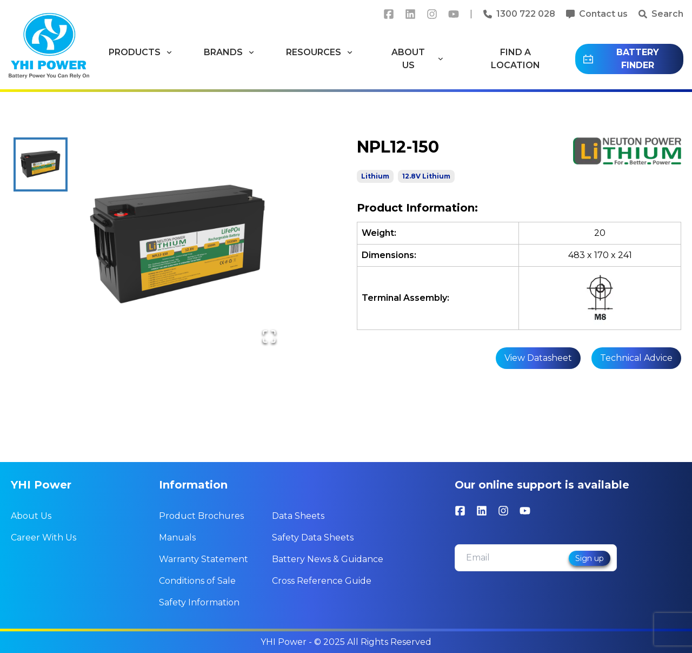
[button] (179, 246)
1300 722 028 (525, 14)
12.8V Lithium (426, 176)
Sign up (589, 558)
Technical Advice (636, 358)
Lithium (375, 176)
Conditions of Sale (197, 581)
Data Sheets (298, 516)
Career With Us (43, 537)
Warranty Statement (203, 559)
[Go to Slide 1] (41, 164)
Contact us (603, 14)
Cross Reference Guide (321, 581)
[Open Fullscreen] (269, 336)
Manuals (177, 537)
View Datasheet (538, 358)
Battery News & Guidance (327, 559)
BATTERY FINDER (620, 58)
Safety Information (199, 602)
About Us (31, 516)
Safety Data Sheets (313, 537)
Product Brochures (201, 516)
